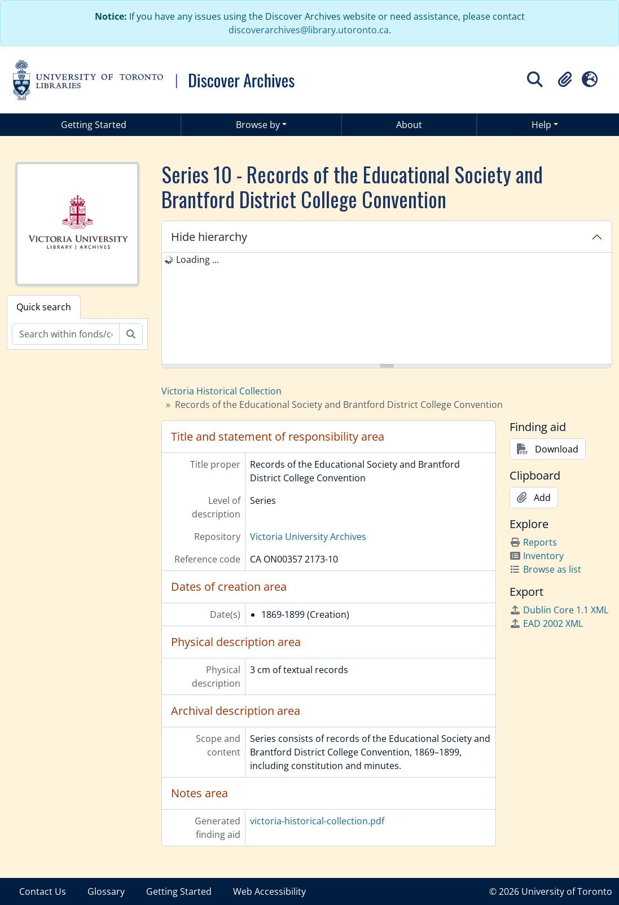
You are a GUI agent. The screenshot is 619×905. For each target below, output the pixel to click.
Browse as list (545, 569)
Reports (533, 542)
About (409, 124)
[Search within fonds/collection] (66, 334)
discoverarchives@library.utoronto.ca (309, 30)
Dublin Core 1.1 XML (559, 610)
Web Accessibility (269, 891)
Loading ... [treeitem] (197, 259)
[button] (564, 79)
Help (541, 124)
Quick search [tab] (43, 307)
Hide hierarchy (209, 236)
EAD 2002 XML (546, 623)
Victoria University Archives (308, 536)
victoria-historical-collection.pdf (317, 821)
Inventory (537, 556)
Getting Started (93, 124)
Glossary (106, 891)
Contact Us (42, 891)
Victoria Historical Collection (221, 391)
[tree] (387, 309)
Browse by (258, 124)
